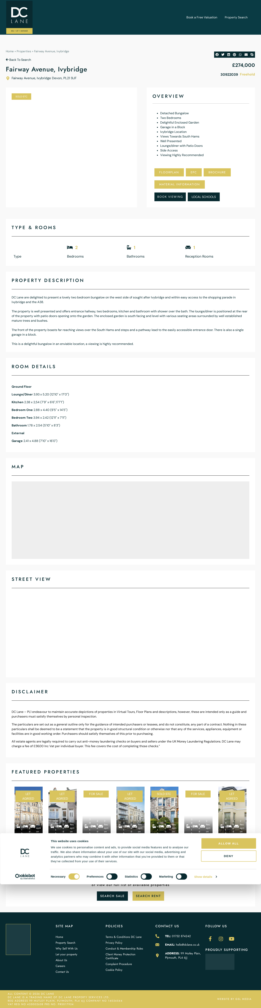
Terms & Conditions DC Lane (124, 937)
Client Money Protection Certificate (120, 956)
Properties (24, 51)
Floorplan (169, 172)
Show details (203, 1000)
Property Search (236, 17)
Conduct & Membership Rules (124, 948)
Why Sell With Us (67, 948)
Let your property (66, 954)
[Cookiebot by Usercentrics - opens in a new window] (25, 1000)
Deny (228, 979)
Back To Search (18, 60)
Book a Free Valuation (201, 17)
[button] (217, 55)
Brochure (217, 172)
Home (10, 51)
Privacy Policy (114, 943)
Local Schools (204, 197)
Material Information (179, 184)
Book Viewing (170, 197)
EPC (194, 172)
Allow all (228, 966)
